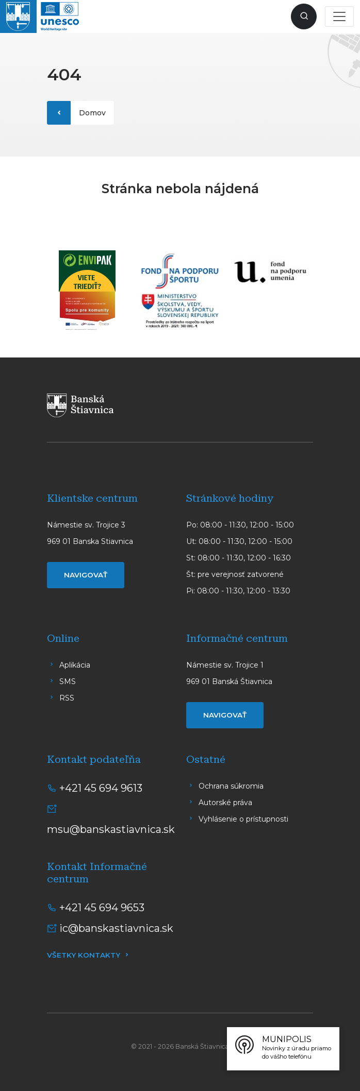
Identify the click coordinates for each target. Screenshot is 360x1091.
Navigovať (85, 575)
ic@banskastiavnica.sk (116, 928)
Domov (92, 112)
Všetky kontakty (83, 955)
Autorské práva (225, 802)
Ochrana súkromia (231, 786)
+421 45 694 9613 (100, 788)
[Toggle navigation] (339, 16)
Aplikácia (74, 665)
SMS (67, 681)
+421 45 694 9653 (101, 907)
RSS (66, 698)
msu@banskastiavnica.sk (111, 829)
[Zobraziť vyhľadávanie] (304, 16)
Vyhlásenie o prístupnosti (243, 819)
